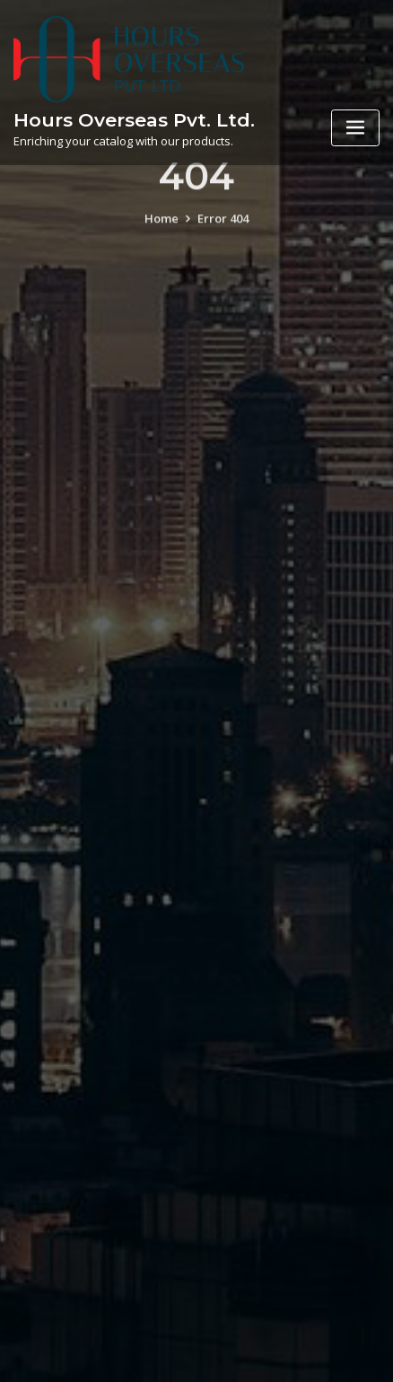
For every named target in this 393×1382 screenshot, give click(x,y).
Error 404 (223, 229)
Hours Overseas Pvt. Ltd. (134, 120)
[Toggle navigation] (355, 127)
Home (161, 229)
